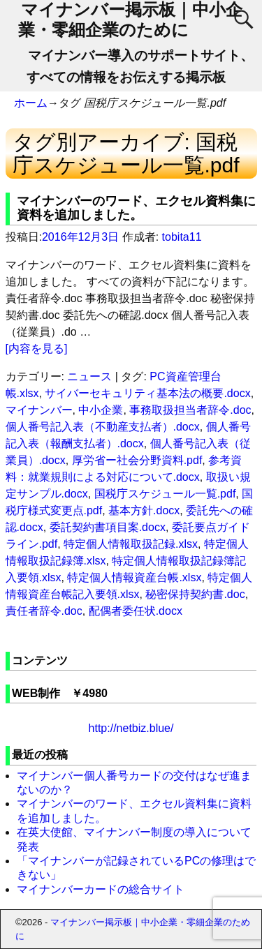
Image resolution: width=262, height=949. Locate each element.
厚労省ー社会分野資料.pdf (137, 460)
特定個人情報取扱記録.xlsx (131, 544)
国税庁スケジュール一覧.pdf (165, 494)
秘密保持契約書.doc (195, 594)
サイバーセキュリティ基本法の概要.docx (147, 393)
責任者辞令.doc (44, 611)
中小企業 (100, 410)
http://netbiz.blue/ (131, 728)
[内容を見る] (37, 348)
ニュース (89, 376)
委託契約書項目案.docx (108, 527)
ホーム (31, 103)
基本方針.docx (144, 510)
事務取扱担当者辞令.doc (190, 410)
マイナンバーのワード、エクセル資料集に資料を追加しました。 (136, 208)
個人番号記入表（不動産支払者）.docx (103, 427)
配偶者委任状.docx (135, 611)
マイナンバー (39, 410)
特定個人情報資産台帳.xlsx (134, 577)
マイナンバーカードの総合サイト (100, 889)
